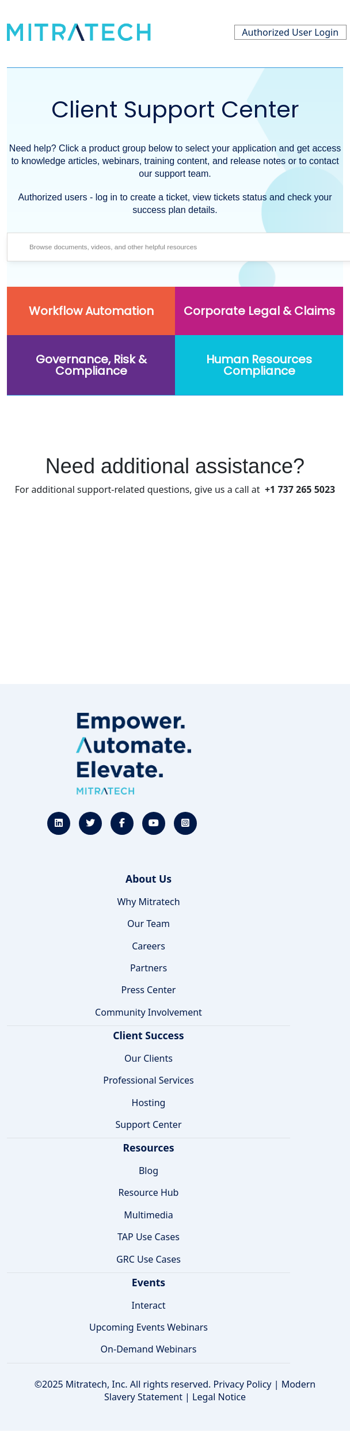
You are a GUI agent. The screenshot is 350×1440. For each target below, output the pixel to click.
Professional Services (148, 1080)
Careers (148, 946)
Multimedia (148, 1215)
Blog (148, 1170)
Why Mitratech (148, 901)
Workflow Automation (91, 311)
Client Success (148, 1035)
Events (148, 1282)
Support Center (148, 1124)
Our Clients (148, 1058)
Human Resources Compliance (259, 365)
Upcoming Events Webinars (148, 1327)
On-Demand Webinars (149, 1349)
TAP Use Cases (148, 1236)
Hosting (149, 1102)
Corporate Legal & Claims (259, 311)
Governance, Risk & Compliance (91, 365)
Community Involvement (148, 1012)
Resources (148, 1147)
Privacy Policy (243, 1384)
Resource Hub (149, 1192)
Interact (149, 1305)
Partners (148, 968)
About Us (148, 879)
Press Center (148, 989)
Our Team (148, 923)
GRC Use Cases (148, 1259)
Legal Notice (219, 1396)
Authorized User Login (290, 32)
